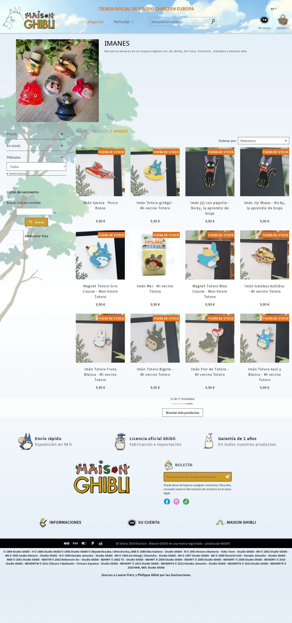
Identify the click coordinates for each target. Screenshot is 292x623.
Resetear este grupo (18, 173)
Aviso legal (47, 537)
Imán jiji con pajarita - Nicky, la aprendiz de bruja (209, 208)
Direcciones (136, 544)
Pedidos (133, 537)
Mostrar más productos (182, 412)
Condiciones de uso (54, 544)
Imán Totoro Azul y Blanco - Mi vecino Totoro (264, 374)
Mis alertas (136, 563)
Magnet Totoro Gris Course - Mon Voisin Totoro (100, 291)
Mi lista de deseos (141, 556)
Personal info (138, 531)
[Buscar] (179, 21)
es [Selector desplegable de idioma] (272, 8)
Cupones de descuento (146, 550)
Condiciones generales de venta (64, 550)
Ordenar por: (228, 141)
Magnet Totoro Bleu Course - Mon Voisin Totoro (209, 291)
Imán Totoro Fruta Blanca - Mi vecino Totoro (100, 374)
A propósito (48, 531)
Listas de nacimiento (23, 192)
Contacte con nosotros (234, 566)
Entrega (44, 556)
